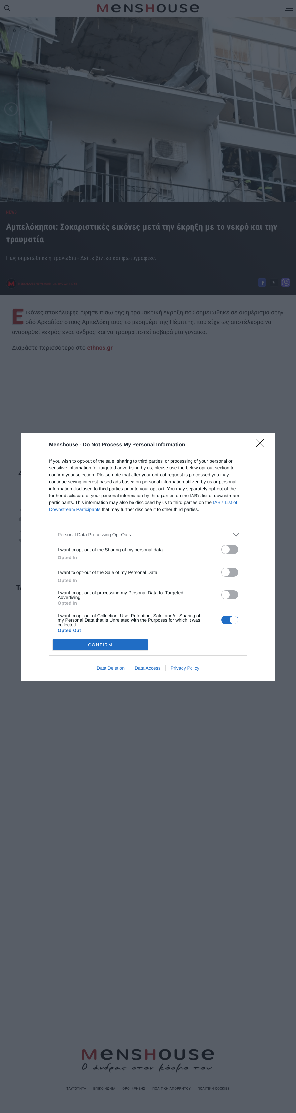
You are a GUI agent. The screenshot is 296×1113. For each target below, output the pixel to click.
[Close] (262, 445)
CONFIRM (100, 644)
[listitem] (148, 534)
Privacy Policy (185, 668)
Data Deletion (111, 668)
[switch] (229, 549)
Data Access (148, 668)
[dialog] (148, 557)
